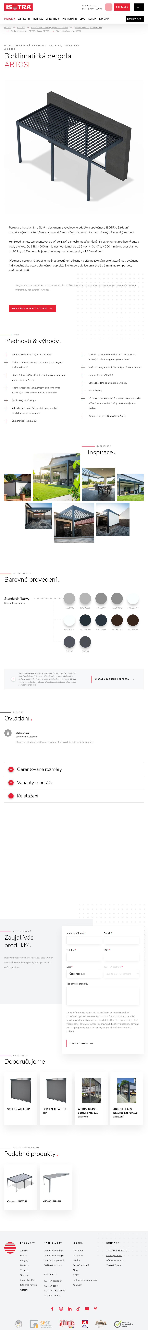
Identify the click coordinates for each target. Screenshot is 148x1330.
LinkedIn (70, 1310)
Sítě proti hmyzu (28, 1286)
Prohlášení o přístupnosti (85, 1281)
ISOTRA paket (51, 1287)
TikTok (78, 1310)
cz (138, 7)
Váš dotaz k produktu (77, 984)
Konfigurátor (134, 19)
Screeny (24, 1276)
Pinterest (96, 1310)
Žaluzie (23, 1251)
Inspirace (38, 19)
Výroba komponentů (54, 1261)
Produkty (9, 19)
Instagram (61, 1310)
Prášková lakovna (53, 1266)
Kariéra (92, 19)
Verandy (24, 1271)
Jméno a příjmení (76, 933)
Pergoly (24, 1261)
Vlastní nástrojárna (53, 1251)
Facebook (52, 1310)
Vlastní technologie (53, 1256)
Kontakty (104, 19)
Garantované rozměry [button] (37, 769)
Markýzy (24, 1266)
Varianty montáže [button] (32, 782)
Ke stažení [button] (24, 796)
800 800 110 (87, 5)
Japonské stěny (28, 1281)
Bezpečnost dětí (81, 1266)
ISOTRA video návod (54, 1291)
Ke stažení (78, 1256)
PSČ (107, 950)
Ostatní (24, 1291)
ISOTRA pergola (52, 1296)
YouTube (87, 1310)
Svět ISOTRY (24, 19)
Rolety (23, 1256)
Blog (82, 19)
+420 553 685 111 (116, 1251)
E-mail (108, 933)
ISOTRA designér (52, 1282)
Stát (69, 967)
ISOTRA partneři (113, 967)
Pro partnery (69, 19)
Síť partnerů (53, 19)
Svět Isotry (78, 1251)
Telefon (71, 950)
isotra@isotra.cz (114, 1256)
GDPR (76, 1276)
